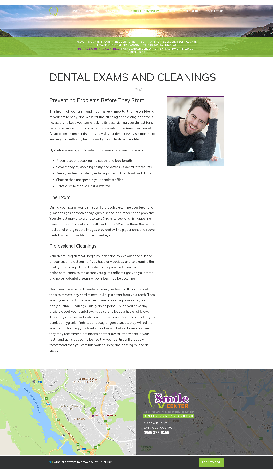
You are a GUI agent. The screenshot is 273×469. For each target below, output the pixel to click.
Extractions (169, 48)
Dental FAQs (136, 52)
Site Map (106, 462)
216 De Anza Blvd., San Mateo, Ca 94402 (98, 2)
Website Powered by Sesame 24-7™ (73, 462)
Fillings (187, 48)
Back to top (211, 462)
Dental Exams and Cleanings (98, 48)
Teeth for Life (149, 41)
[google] (210, 2)
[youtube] (218, 2)
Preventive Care (88, 41)
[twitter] (222, 2)
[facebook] (206, 2)
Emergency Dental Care (180, 41)
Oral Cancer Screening (139, 48)
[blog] (214, 2)
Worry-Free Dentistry (119, 41)
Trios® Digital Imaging (159, 45)
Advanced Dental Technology (118, 45)
